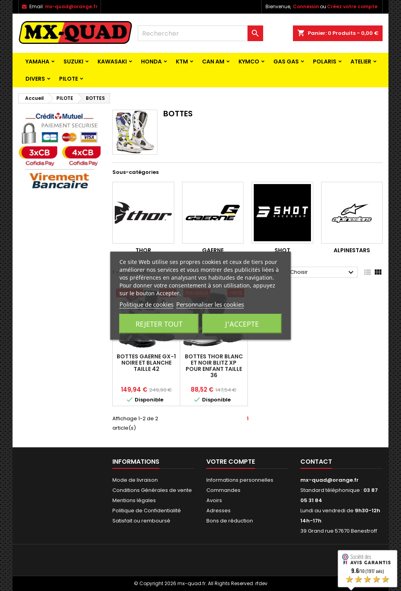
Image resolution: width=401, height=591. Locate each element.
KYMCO (248, 61)
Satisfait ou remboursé (141, 520)
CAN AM (213, 61)
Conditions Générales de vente (152, 490)
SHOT (282, 250)
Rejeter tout (158, 323)
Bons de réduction (229, 520)
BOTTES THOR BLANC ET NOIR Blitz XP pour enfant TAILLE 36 (214, 365)
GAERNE (213, 250)
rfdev (261, 583)
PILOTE (68, 79)
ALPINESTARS (352, 250)
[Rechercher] (200, 33)
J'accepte (242, 323)
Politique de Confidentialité (146, 510)
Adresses (218, 510)
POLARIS (324, 61)
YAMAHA (37, 61)
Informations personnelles (239, 480)
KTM (182, 61)
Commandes (223, 490)
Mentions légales (134, 500)
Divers (35, 79)
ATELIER (360, 61)
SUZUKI (73, 61)
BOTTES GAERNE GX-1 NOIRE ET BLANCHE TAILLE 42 (146, 362)
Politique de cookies (146, 304)
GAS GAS (286, 61)
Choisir (323, 272)
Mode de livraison (135, 480)
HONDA (151, 61)
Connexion (306, 6)
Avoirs (214, 500)
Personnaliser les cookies (210, 304)
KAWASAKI (112, 61)
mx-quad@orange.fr (71, 6)
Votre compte (230, 461)
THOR (143, 250)
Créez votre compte (352, 6)
